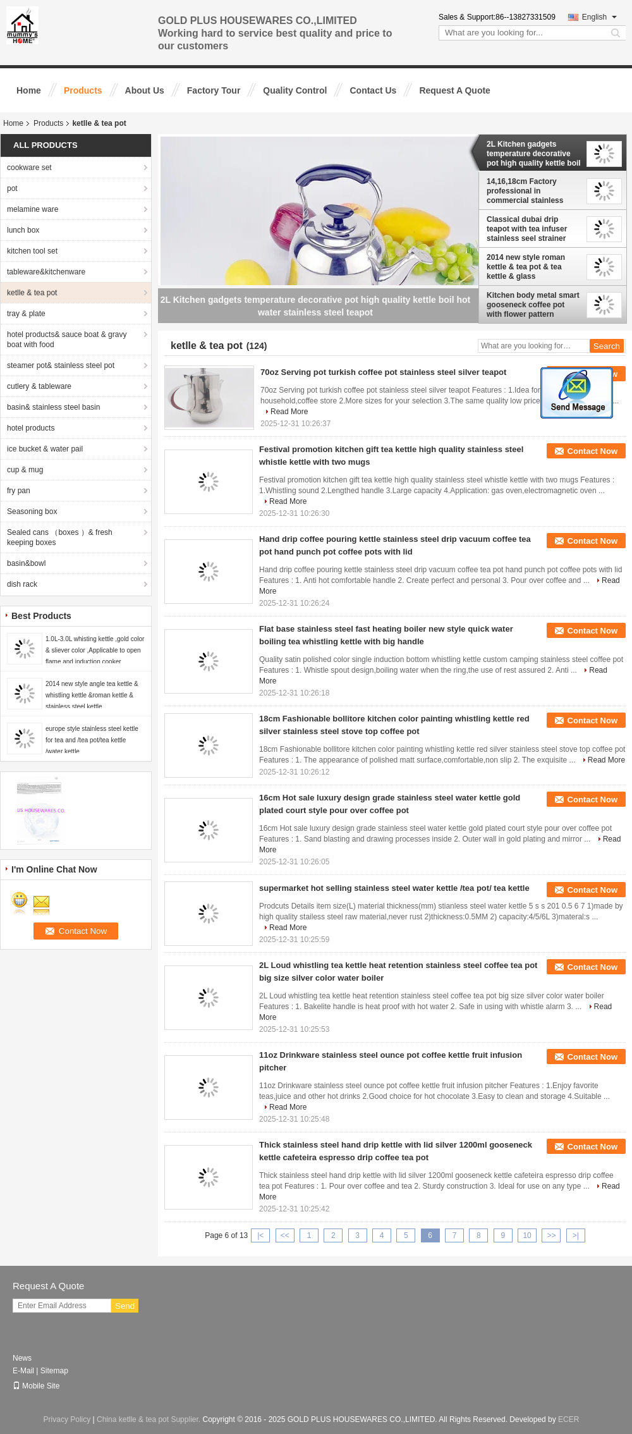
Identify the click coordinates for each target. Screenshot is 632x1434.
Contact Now (592, 451)
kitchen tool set (32, 251)
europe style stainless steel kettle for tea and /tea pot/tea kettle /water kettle (92, 740)
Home (28, 90)
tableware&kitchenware (46, 271)
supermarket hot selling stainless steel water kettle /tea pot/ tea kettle (394, 888)
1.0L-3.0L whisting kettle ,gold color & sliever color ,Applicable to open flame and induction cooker (95, 650)
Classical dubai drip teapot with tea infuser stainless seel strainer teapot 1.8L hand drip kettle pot (527, 229)
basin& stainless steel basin (53, 407)
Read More (289, 411)
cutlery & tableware (39, 386)
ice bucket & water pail (45, 448)
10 (527, 1235)
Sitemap (54, 1370)
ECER (568, 1419)
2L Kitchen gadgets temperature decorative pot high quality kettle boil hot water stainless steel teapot (534, 154)
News (22, 1358)
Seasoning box (32, 511)
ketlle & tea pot (32, 292)
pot (12, 188)
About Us (144, 90)
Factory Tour (214, 90)
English (599, 17)
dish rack (22, 584)
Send (125, 1306)
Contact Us (372, 90)
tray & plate (26, 313)
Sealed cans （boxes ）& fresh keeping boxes (59, 537)
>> (551, 1235)
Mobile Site (36, 1386)
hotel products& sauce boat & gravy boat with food (66, 339)
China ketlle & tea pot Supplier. (149, 1419)
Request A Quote (454, 90)
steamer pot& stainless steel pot (60, 365)
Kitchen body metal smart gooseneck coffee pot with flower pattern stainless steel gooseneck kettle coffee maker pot (533, 305)
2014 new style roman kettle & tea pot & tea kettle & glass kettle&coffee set (526, 267)
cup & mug (25, 469)
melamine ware (32, 209)
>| (576, 1235)
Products (83, 90)
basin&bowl (26, 563)
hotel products (30, 428)
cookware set (29, 167)
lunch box (23, 230)
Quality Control (295, 90)
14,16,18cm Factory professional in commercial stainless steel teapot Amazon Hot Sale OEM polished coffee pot (533, 191)
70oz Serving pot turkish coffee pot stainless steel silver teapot (383, 372)
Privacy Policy (67, 1419)
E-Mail (23, 1370)
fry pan (18, 490)
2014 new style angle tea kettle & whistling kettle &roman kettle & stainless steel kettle (92, 695)
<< (285, 1235)
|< (260, 1235)
